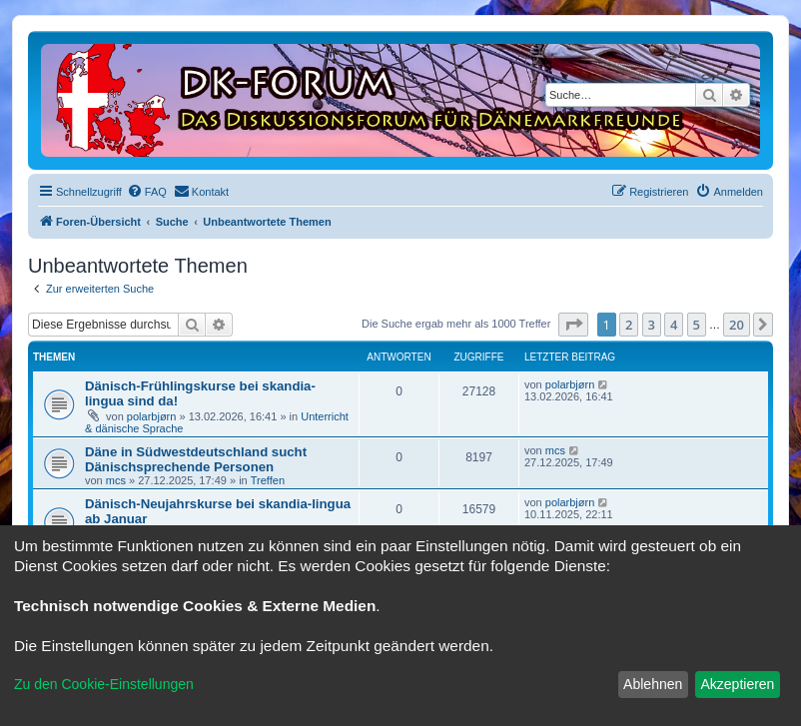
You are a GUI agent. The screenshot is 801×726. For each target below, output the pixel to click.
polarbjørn (152, 416)
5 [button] (696, 325)
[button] (573, 325)
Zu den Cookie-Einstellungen (104, 684)
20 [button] (736, 325)
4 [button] (673, 325)
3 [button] (651, 325)
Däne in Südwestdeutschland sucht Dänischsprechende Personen (196, 459)
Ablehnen (652, 684)
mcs (116, 480)
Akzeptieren (737, 684)
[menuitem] (147, 192)
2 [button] (628, 325)
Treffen (268, 480)
